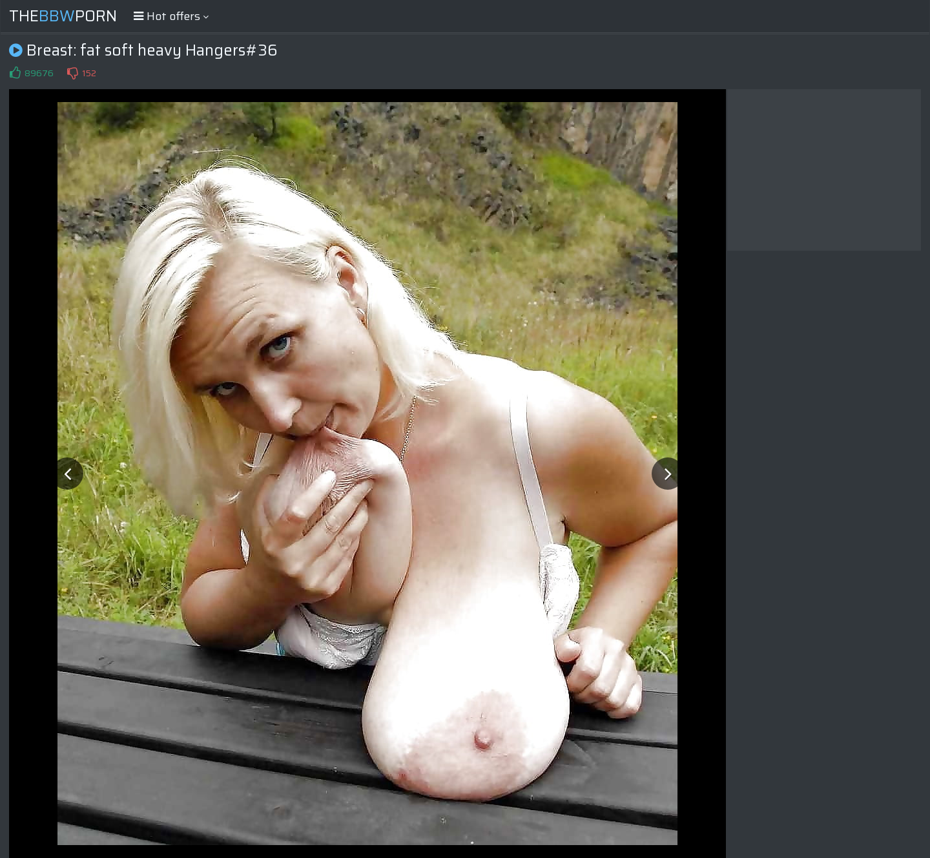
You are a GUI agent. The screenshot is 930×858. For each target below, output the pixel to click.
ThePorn (63, 16)
